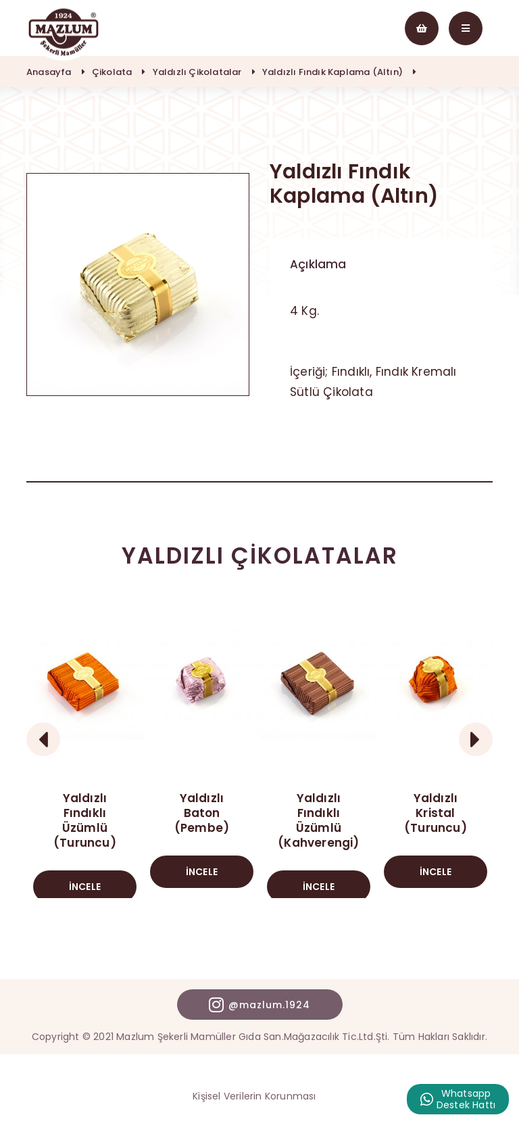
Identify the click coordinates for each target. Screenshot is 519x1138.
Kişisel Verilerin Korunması (254, 1096)
